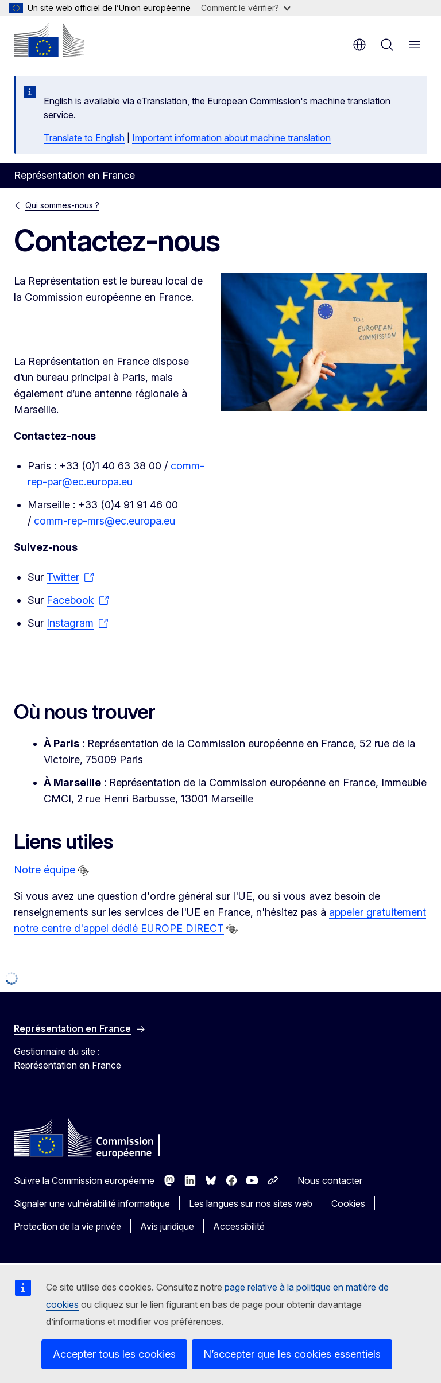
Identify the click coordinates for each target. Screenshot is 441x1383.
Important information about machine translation (231, 137)
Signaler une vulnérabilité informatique (92, 1203)
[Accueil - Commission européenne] (49, 40)
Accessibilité (239, 1226)
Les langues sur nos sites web (250, 1203)
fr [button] (359, 45)
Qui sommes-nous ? (62, 205)
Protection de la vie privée (67, 1226)
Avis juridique (167, 1226)
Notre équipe (44, 870)
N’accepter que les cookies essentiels (292, 1354)
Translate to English (84, 137)
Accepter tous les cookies (114, 1354)
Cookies (348, 1203)
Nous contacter (329, 1180)
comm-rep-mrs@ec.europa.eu (104, 521)
